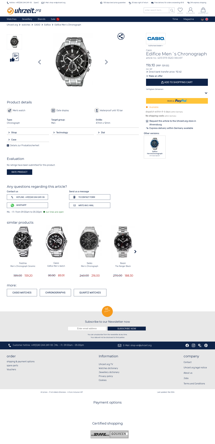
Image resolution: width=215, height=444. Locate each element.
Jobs (186, 378)
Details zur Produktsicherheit (24, 145)
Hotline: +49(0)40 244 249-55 (20, 3)
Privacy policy (106, 376)
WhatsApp (18, 205)
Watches (11, 19)
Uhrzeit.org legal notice (195, 367)
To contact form (84, 197)
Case (14, 139)
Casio (56, 263)
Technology (62, 132)
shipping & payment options (21, 361)
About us (188, 373)
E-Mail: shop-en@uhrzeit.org (54, 3)
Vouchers (11, 369)
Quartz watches (90, 292)
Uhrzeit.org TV (106, 364)
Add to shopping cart (178, 82)
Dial (103, 132)
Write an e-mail (83, 205)
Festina (23, 263)
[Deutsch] (202, 19)
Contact (188, 362)
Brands (41, 19)
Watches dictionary (108, 368)
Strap (14, 132)
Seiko (89, 263)
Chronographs (55, 292)
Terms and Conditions (194, 383)
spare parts (12, 365)
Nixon (123, 263)
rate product (19, 172)
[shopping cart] (203, 10)
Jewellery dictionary (109, 372)
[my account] (190, 10)
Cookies (103, 380)
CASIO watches (21, 292)
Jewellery (27, 19)
